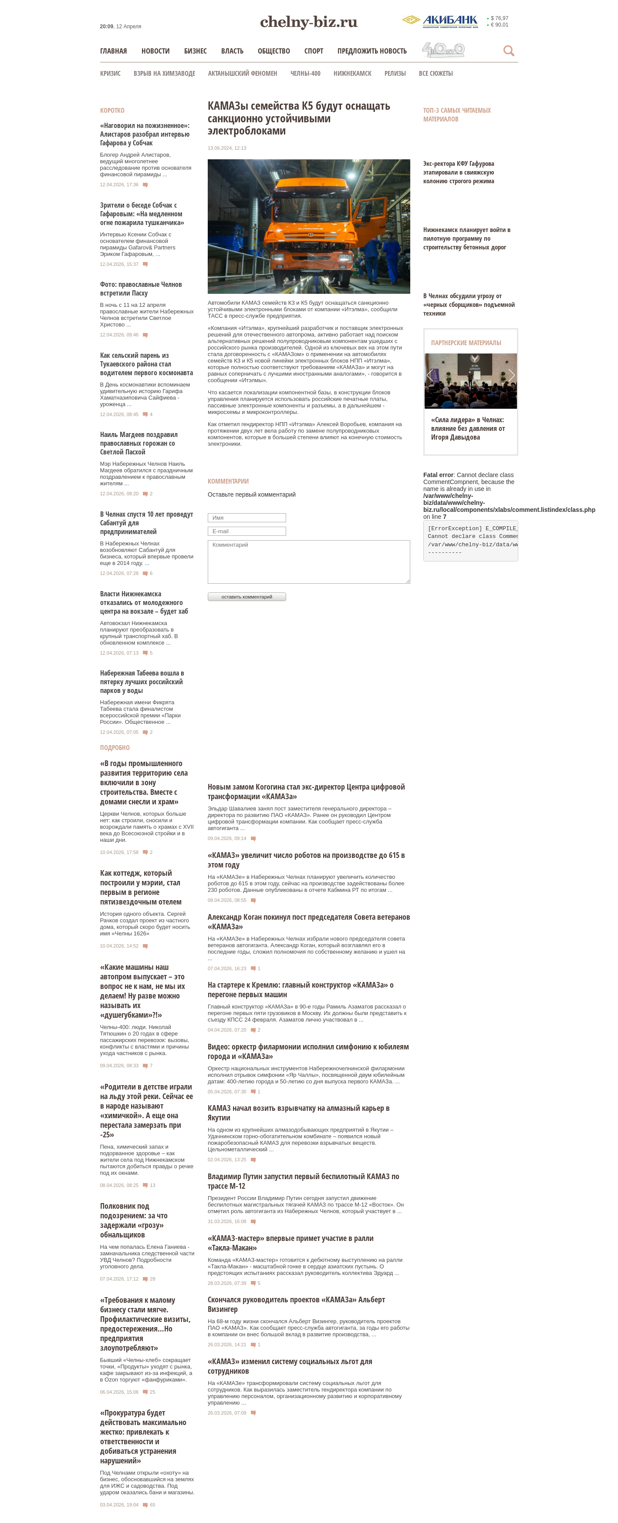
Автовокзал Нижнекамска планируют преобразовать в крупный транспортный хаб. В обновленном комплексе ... (139, 633)
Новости (156, 51)
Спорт (313, 51)
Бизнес (195, 51)
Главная (113, 51)
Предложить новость (372, 51)
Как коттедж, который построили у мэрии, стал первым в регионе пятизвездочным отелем (141, 887)
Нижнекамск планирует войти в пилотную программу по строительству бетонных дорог (466, 238)
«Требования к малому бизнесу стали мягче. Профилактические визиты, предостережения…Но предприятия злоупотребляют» (145, 1323)
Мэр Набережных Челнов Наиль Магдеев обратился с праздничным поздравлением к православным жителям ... (146, 474)
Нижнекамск (352, 73)
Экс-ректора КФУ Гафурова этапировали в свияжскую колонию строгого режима (458, 172)
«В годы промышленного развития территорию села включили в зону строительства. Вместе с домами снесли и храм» (144, 782)
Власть (232, 51)
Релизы (395, 73)
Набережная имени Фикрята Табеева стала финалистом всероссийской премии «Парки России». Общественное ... (140, 712)
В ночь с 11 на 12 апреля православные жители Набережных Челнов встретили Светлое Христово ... (147, 315)
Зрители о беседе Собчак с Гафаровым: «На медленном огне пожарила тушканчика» (142, 213)
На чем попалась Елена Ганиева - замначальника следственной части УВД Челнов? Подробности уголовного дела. (147, 1257)
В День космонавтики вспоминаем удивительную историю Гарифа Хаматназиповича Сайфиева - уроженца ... (145, 394)
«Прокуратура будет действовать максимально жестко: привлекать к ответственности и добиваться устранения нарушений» (143, 1436)
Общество (274, 51)
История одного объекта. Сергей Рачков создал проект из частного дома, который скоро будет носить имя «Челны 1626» (145, 924)
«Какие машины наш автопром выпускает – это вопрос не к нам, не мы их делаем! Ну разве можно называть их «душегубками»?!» (142, 991)
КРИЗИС (110, 73)
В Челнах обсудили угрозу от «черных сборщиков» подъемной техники (469, 304)
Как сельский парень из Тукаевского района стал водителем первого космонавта (146, 363)
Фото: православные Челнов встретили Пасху (141, 288)
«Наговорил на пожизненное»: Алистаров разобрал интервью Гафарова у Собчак (144, 134)
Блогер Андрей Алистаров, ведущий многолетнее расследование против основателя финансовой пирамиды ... (146, 164)
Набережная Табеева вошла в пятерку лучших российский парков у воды (142, 681)
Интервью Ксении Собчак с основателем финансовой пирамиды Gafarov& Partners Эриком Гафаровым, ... (138, 244)
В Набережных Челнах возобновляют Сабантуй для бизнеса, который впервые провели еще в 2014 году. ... (147, 553)
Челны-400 (305, 73)
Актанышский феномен (242, 73)
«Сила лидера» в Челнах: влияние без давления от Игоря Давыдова (468, 428)
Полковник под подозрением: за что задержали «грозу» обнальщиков (134, 1220)
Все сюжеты (436, 73)
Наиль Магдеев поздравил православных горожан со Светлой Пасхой (139, 443)
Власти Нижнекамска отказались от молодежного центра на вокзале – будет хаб (144, 602)
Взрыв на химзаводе (164, 73)
